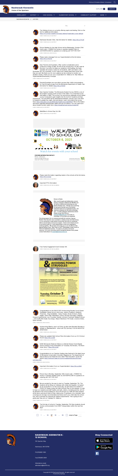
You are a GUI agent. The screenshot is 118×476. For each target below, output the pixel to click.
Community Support (88, 15)
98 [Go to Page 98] (63, 415)
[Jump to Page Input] (80, 415)
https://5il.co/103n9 (59, 86)
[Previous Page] (38, 415)
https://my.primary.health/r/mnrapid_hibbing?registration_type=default (61, 33)
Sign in (112, 9)
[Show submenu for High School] (48, 15)
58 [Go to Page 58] (55, 415)
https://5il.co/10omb (46, 58)
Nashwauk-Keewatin (23, 19)
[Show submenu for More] (102, 15)
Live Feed (35, 19)
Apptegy (62, 473)
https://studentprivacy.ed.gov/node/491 (66, 105)
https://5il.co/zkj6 (49, 338)
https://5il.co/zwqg (45, 177)
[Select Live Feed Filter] (75, 25)
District (33, 15)
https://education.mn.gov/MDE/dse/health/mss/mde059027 (54, 102)
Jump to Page (73, 415)
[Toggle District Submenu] (38, 15)
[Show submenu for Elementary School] (66, 15)
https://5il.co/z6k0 (76, 366)
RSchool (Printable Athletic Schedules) (100, 2)
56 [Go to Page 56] (48, 415)
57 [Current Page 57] (51, 415)
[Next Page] (67, 415)
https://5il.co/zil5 (53, 347)
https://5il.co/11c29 (78, 40)
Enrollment (21, 15)
